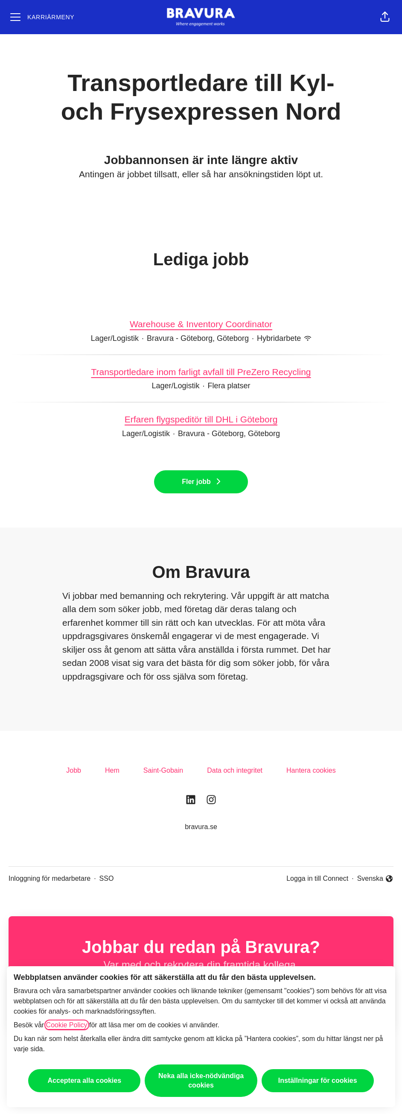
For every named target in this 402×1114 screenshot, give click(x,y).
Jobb (73, 770)
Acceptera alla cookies (85, 1080)
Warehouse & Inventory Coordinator (201, 324)
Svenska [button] (375, 879)
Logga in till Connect (317, 878)
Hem (112, 770)
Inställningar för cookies (317, 1080)
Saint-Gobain (163, 770)
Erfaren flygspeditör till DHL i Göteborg (201, 419)
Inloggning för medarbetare (49, 878)
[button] (385, 17)
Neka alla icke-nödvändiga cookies (201, 1080)
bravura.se (201, 826)
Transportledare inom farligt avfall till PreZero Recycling (201, 372)
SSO (106, 878)
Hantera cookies (311, 770)
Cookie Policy (66, 1025)
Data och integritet (234, 770)
